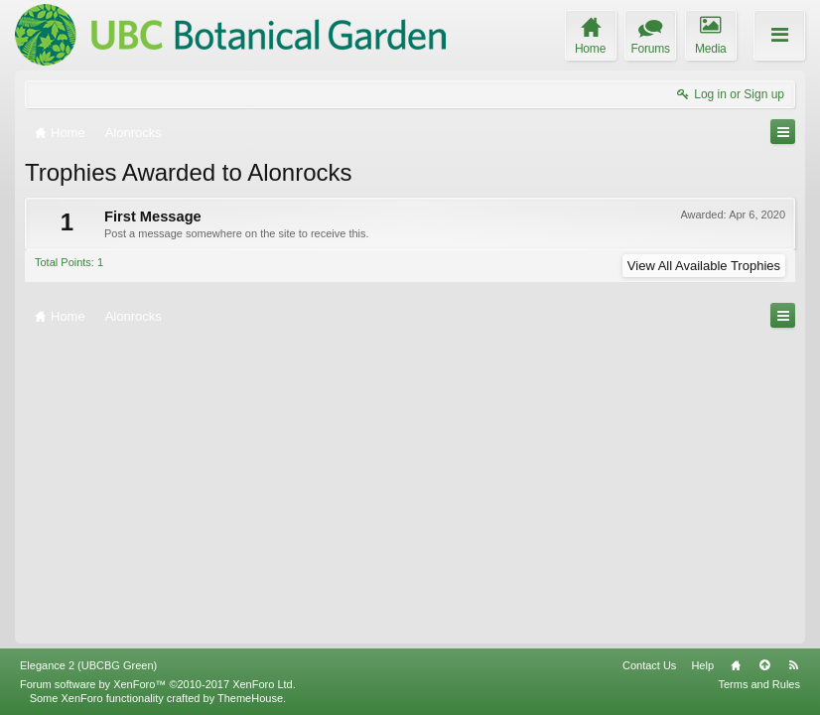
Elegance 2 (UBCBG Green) (88, 665)
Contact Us (649, 665)
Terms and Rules (759, 684)
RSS (793, 665)
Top (764, 665)
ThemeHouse (250, 698)
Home (736, 665)
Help (702, 665)
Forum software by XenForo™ (158, 684)
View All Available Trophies (703, 265)
